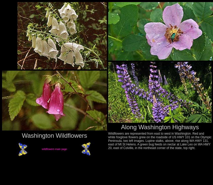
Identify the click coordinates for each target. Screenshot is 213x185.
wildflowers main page (54, 149)
